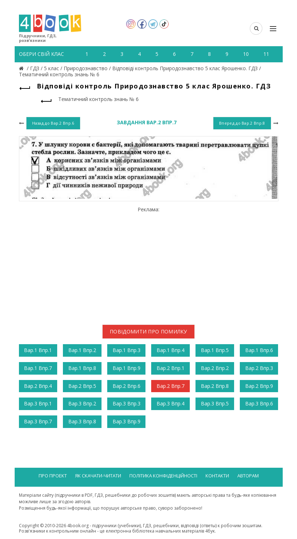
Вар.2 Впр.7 (170, 385)
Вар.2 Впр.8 (215, 385)
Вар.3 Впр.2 (82, 403)
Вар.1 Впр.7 (38, 368)
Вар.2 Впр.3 (259, 368)
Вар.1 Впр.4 (170, 350)
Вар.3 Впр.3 (126, 403)
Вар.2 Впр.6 (126, 385)
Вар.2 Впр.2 (215, 368)
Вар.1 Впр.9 (126, 368)
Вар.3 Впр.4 (170, 403)
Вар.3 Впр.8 (82, 421)
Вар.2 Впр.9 (259, 385)
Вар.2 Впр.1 (170, 368)
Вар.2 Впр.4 (38, 385)
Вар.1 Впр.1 (38, 350)
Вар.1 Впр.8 (82, 368)
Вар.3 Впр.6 (259, 403)
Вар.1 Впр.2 (82, 350)
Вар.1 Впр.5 (215, 350)
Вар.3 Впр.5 (215, 403)
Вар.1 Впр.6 (259, 350)
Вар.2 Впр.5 (82, 385)
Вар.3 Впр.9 (126, 421)
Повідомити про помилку (148, 331)
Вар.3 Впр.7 (38, 421)
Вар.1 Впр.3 (126, 350)
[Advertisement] (148, 263)
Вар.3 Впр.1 (38, 403)
